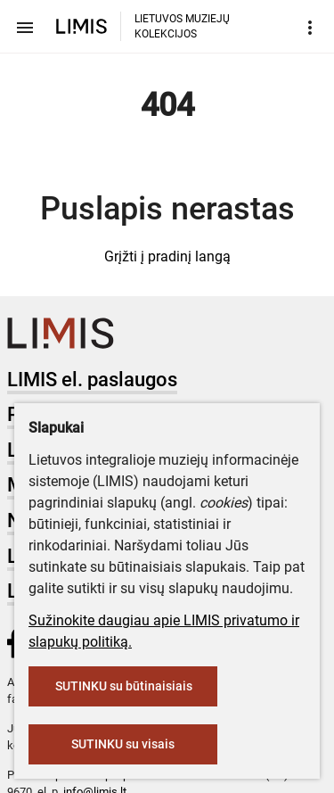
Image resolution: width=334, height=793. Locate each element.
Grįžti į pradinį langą (167, 256)
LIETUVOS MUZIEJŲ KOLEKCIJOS (182, 26)
